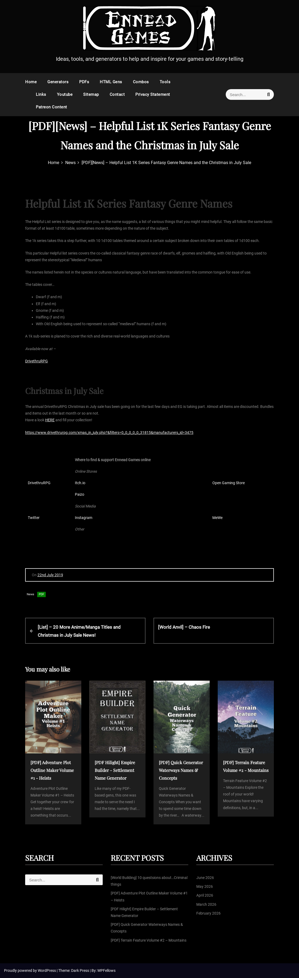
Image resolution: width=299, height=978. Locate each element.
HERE (50, 420)
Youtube (65, 94)
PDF (41, 594)
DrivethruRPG (36, 361)
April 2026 (204, 895)
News (30, 594)
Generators (57, 81)
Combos (141, 81)
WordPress (47, 970)
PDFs (84, 81)
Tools (165, 81)
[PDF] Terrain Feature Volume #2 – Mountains (148, 940)
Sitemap (91, 94)
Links (41, 94)
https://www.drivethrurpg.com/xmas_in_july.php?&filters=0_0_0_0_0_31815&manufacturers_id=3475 (109, 432)
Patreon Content (51, 107)
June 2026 (205, 877)
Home (31, 81)
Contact (117, 94)
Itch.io (80, 483)
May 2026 (204, 886)
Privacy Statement (152, 94)
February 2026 (208, 913)
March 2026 (206, 904)
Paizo (79, 494)
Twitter (34, 517)
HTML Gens (111, 81)
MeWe (217, 517)
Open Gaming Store (228, 483)
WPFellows (106, 970)
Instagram (83, 517)
